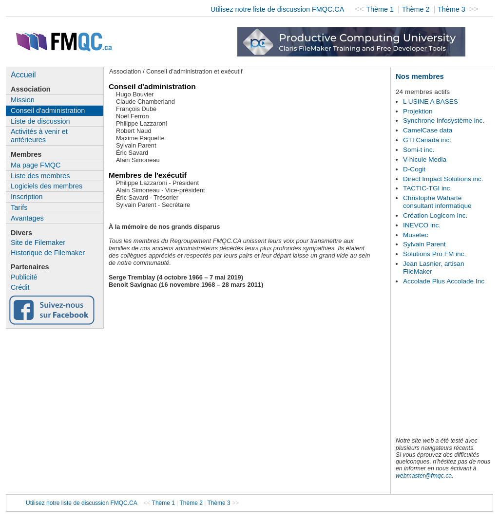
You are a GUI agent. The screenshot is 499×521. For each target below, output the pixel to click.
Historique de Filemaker (48, 253)
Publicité (24, 277)
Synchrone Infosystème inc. (443, 120)
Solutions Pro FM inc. (434, 254)
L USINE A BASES (430, 101)
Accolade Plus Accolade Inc (443, 281)
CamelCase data (427, 130)
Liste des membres (40, 176)
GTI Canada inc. (427, 140)
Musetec (415, 235)
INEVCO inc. (422, 225)
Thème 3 (452, 9)
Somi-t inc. (418, 149)
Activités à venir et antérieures (39, 136)
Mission (23, 100)
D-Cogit (414, 169)
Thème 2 (417, 9)
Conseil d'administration (48, 110)
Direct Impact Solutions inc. (443, 179)
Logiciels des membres (46, 186)
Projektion (417, 111)
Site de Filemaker (38, 242)
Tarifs (19, 207)
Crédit (20, 287)
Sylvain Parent (424, 244)
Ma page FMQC (35, 165)
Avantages (27, 218)
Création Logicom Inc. (435, 215)
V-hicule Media (424, 159)
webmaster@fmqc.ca (424, 475)
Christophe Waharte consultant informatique (437, 201)
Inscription (27, 197)
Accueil (23, 75)
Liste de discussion (40, 121)
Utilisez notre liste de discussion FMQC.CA (277, 9)
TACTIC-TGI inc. (427, 188)
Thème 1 (381, 9)
